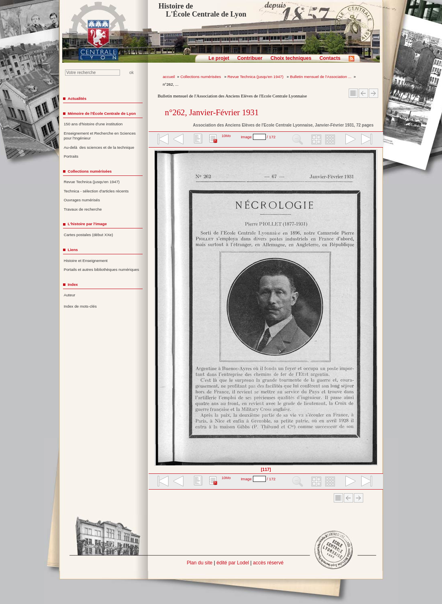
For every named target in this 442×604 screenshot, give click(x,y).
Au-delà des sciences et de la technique (99, 147)
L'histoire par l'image (87, 224)
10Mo (226, 136)
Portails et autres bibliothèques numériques (101, 269)
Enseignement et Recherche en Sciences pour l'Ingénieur (100, 136)
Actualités (76, 98)
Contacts (330, 58)
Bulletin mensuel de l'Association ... (320, 76)
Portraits (71, 156)
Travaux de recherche (83, 209)
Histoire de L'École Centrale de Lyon (202, 10)
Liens (72, 249)
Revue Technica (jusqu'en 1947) (255, 76)
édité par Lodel (233, 563)
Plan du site (200, 563)
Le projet (218, 58)
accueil (169, 76)
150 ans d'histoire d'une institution (93, 124)
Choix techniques (290, 58)
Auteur (70, 295)
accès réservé (268, 563)
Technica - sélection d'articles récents (96, 191)
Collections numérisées (201, 76)
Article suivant (373, 93)
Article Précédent (363, 93)
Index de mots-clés (80, 306)
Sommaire (353, 93)
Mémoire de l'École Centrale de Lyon (101, 113)
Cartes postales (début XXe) (88, 234)
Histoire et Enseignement (86, 260)
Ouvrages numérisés (82, 200)
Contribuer (249, 58)
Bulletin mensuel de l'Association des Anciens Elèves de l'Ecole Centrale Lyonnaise (232, 95)
